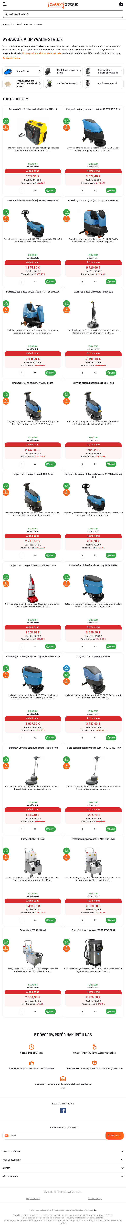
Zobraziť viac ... (11, 58)
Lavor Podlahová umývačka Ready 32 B (93, 292)
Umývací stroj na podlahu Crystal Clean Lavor (33, 565)
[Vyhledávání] (63, 14)
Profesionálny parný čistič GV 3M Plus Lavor (93, 839)
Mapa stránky (33, 1198)
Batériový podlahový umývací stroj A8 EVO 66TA (93, 565)
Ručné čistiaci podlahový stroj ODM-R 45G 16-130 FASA (93, 748)
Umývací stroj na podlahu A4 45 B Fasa (33, 474)
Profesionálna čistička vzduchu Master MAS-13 (33, 109)
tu (95, 1210)
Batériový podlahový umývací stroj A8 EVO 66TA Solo (33, 656)
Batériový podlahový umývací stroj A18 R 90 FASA (93, 200)
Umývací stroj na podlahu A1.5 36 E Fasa (93, 383)
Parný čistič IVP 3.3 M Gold (33, 930)
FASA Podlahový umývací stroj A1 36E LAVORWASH (32, 200)
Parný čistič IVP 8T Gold (32, 839)
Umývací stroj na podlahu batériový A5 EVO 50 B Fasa (93, 109)
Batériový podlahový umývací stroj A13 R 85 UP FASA (32, 292)
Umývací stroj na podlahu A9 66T (93, 656)
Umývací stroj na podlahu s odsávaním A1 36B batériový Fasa (93, 475)
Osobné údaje (95, 1198)
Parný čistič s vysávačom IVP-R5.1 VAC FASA (93, 930)
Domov (6, 24)
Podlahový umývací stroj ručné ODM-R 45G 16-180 (33, 748)
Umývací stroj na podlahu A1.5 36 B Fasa (32, 383)
